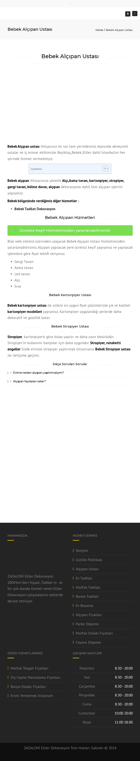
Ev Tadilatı (84, 578)
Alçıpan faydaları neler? (29, 381)
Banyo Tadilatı (87, 596)
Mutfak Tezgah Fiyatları (29, 668)
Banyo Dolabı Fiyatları (28, 686)
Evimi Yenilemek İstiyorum (32, 695)
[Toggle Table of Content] (104, 168)
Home (99, 30)
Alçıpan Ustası (87, 569)
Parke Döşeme (87, 624)
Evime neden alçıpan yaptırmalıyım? (38, 372)
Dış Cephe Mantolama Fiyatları (35, 677)
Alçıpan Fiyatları (89, 614)
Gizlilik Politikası (89, 559)
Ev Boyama (84, 605)
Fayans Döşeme (88, 642)
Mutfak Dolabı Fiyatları (94, 633)
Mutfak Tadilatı (88, 587)
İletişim (82, 550)
